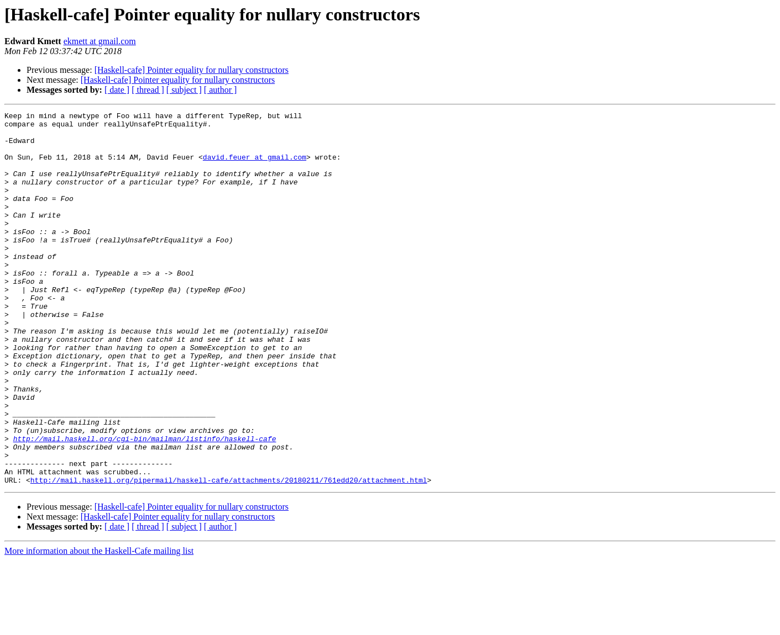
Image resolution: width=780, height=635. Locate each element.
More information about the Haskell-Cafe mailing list (98, 625)
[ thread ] (148, 89)
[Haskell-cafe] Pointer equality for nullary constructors (192, 70)
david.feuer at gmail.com (254, 167)
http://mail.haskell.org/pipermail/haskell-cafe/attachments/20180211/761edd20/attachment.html (228, 554)
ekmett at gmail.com (100, 41)
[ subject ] (184, 89)
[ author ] (220, 89)
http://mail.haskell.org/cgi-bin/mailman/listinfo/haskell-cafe (144, 505)
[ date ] (116, 89)
